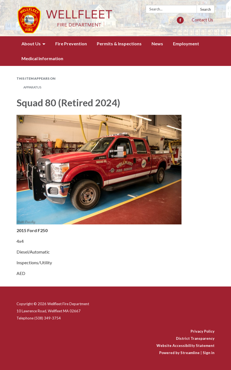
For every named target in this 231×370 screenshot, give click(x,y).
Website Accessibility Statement (185, 345)
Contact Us (202, 19)
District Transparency (195, 338)
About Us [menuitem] (31, 43)
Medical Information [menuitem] (42, 58)
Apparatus (32, 87)
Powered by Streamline (179, 352)
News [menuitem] (157, 43)
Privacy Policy (203, 331)
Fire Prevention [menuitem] (71, 43)
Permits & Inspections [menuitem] (119, 43)
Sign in (209, 352)
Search (205, 9)
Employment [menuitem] (186, 43)
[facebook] (180, 21)
